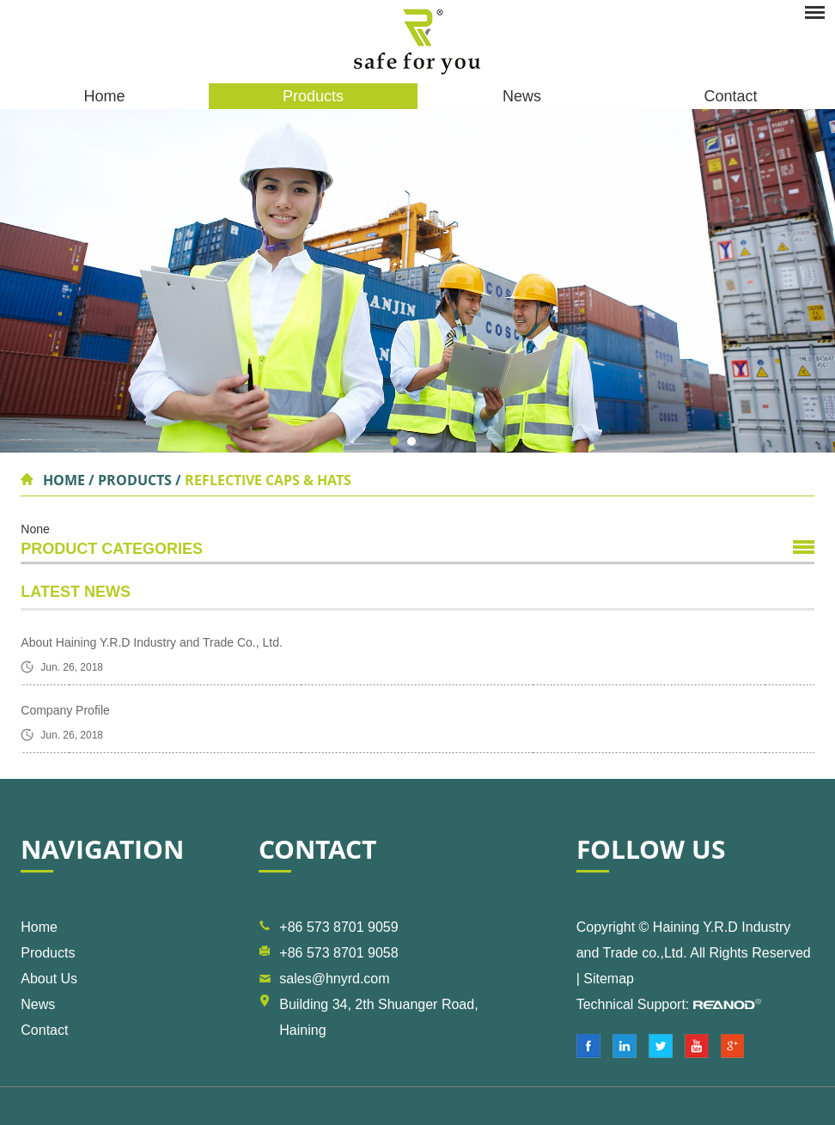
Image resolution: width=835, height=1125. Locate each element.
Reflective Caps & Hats (268, 480)
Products (313, 96)
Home (104, 96)
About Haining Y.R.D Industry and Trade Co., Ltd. (152, 642)
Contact (730, 96)
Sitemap (608, 978)
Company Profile (65, 710)
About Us (49, 978)
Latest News (76, 591)
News (522, 96)
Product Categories (112, 548)
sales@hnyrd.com (334, 978)
